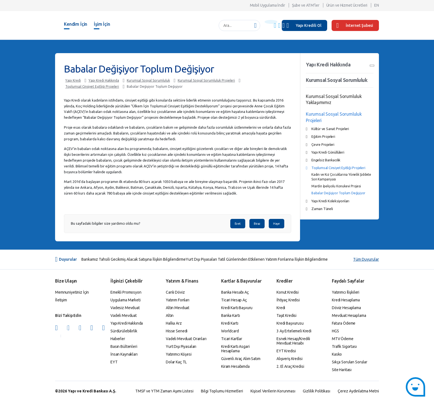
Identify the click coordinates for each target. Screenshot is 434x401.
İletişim (61, 300)
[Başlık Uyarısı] (271, 22)
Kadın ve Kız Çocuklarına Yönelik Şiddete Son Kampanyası (341, 177)
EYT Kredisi (286, 351)
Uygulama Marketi (125, 300)
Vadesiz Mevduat (125, 308)
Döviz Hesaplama (346, 308)
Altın (170, 315)
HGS (335, 331)
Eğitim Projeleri (323, 136)
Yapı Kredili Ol (308, 25)
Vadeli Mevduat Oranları (186, 339)
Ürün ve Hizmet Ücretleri (347, 5)
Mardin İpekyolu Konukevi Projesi (336, 186)
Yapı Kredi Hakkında (104, 80)
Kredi (281, 308)
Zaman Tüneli (322, 209)
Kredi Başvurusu (290, 323)
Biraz (257, 223)
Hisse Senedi (176, 331)
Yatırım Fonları (177, 300)
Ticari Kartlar (231, 339)
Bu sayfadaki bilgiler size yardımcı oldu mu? (105, 223)
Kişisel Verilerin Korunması (272, 391)
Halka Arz (174, 323)
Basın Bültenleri (123, 346)
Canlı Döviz (175, 292)
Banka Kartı (230, 315)
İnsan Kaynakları (124, 354)
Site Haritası (342, 370)
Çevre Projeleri (322, 144)
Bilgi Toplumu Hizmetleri (222, 391)
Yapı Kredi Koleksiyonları (330, 201)
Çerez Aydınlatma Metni (358, 391)
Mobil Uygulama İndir (267, 5)
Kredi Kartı (229, 323)
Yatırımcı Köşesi (179, 354)
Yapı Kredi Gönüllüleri (327, 152)
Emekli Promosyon (125, 292)
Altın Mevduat (177, 308)
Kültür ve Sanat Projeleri (330, 129)
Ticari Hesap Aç (234, 300)
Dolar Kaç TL (176, 362)
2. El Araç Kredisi (290, 366)
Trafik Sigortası (344, 346)
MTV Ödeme (342, 339)
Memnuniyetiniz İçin (72, 292)
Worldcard (230, 331)
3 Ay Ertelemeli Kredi (294, 331)
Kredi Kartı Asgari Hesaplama (235, 348)
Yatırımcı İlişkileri (345, 292)
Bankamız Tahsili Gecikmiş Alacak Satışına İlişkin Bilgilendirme (133, 259)
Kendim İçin (75, 24)
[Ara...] (236, 25)
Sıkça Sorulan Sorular (349, 362)
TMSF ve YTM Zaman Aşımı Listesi (164, 391)
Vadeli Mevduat (123, 315)
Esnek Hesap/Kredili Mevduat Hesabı (293, 341)
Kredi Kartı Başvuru (236, 308)
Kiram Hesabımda (235, 366)
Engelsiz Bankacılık (325, 160)
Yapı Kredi (73, 80)
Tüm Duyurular (366, 259)
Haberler (117, 339)
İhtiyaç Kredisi (288, 300)
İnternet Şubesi (354, 25)
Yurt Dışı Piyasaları (181, 346)
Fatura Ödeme (343, 323)
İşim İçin (102, 24)
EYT (114, 362)
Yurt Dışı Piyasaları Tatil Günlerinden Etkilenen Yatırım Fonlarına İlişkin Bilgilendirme (257, 259)
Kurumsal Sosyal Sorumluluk (148, 80)
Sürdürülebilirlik (123, 331)
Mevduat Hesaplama (349, 315)
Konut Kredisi (288, 292)
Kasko (337, 354)
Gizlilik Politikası (316, 391)
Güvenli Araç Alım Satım (240, 358)
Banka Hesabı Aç (235, 292)
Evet (238, 223)
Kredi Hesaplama (346, 300)
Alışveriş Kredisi (290, 358)
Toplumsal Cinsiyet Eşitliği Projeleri (92, 86)
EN (376, 5)
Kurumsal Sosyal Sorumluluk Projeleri (206, 80)
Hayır (276, 223)
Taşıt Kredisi (286, 315)
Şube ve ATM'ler (305, 5)
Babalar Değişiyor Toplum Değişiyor (155, 86)
